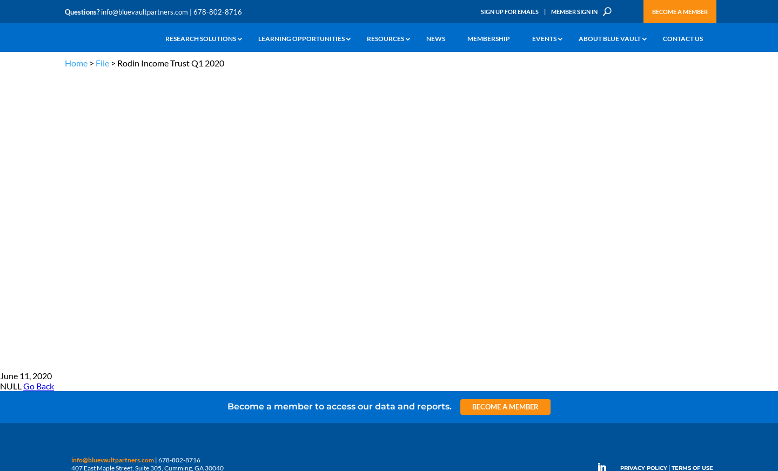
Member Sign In (574, 12)
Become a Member (680, 12)
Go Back (38, 92)
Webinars (143, 240)
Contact (76, 326)
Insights (251, 227)
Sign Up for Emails (510, 12)
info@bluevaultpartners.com (144, 12)
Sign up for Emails (596, 365)
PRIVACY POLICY (643, 174)
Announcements (263, 240)
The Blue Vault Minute (161, 227)
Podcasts (142, 252)
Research (78, 264)
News (435, 39)
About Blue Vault (610, 39)
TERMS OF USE (692, 174)
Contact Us (683, 39)
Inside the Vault (261, 252)
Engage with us (651, 254)
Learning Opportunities (301, 39)
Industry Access (87, 277)
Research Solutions (200, 39)
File (102, 63)
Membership (488, 39)
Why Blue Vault (86, 314)
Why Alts (77, 227)
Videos (139, 264)
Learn (73, 240)
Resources (385, 39)
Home (76, 63)
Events (544, 39)
